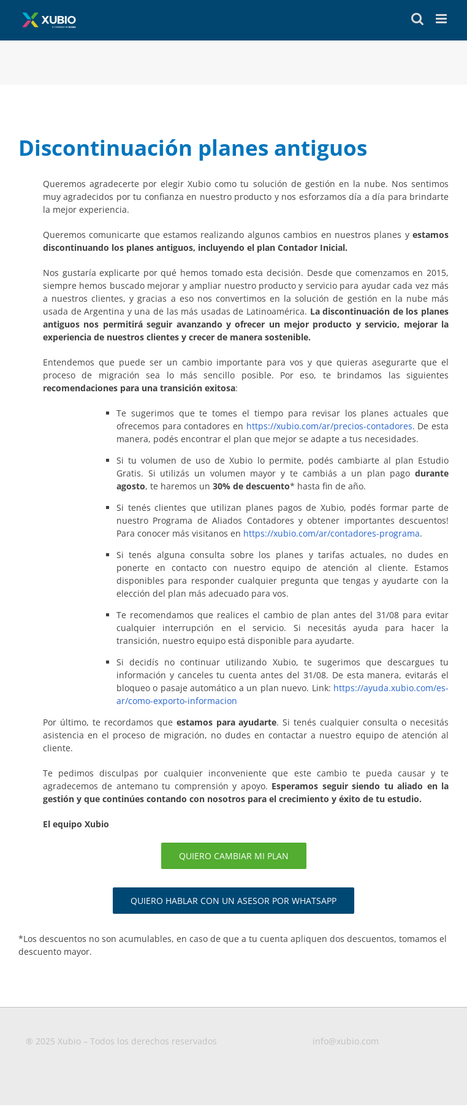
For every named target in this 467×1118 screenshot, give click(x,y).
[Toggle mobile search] (417, 18)
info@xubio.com (346, 1041)
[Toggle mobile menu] (442, 18)
